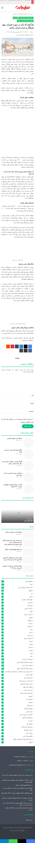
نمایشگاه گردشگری (27, 717)
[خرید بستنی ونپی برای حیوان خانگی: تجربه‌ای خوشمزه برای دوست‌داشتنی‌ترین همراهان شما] (28, 542)
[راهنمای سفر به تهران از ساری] (28, 534)
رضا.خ (31, 32)
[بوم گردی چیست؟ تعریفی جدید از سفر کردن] (28, 477)
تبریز (31, 629)
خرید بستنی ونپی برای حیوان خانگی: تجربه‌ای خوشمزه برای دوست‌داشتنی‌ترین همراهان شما (12, 542)
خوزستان (30, 605)
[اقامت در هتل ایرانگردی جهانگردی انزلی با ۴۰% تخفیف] (28, 489)
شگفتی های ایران (27, 736)
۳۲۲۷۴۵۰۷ (19, 761)
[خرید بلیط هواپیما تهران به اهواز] (28, 551)
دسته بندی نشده (28, 690)
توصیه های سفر (28, 677)
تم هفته (30, 702)
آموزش (30, 696)
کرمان (30, 641)
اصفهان (30, 590)
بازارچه (30, 720)
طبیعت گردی (28, 674)
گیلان (31, 611)
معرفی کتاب (29, 733)
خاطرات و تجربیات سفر (26, 714)
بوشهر (30, 617)
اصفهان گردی (28, 581)
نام (32, 395)
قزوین (30, 650)
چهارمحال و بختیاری (27, 599)
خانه (32, 14)
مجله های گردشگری (26, 727)
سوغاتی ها (29, 724)
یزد (31, 593)
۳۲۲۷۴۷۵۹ (16, 756)
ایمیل (32, 403)
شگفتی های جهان (27, 687)
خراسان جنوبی (28, 608)
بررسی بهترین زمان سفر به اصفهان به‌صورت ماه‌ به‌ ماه (17, 775)
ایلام (31, 656)
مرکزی (30, 623)
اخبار (31, 584)
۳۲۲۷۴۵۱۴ (23, 756)
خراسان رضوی (28, 614)
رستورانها (29, 705)
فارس (14, 14)
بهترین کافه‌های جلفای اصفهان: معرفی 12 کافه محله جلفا (16, 793)
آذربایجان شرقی (28, 638)
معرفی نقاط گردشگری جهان (24, 668)
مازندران (30, 602)
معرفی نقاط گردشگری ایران (25, 21)
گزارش (30, 742)
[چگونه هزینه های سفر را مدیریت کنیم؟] (28, 454)
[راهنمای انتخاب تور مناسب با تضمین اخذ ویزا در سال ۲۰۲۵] (28, 568)
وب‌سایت (31, 411)
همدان (30, 644)
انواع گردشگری (28, 708)
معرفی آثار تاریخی (27, 659)
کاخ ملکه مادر (28, 521)
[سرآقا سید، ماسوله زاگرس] (28, 442)
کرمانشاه (29, 626)
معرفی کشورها (28, 730)
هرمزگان (30, 620)
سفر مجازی (29, 711)
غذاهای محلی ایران (27, 665)
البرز (31, 653)
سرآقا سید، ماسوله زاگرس (14, 438)
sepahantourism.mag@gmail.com (17, 765)
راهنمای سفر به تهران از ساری (13, 532)
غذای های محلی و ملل (26, 693)
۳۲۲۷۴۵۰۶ (26, 761)
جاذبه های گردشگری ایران (23, 14)
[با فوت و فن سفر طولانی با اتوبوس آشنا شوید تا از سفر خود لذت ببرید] (28, 560)
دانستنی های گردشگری (26, 684)
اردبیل (30, 632)
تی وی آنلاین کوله (22, 739)
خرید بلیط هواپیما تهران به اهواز (13, 549)
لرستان (30, 647)
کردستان (30, 635)
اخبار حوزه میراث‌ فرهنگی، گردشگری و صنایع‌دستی (18, 671)
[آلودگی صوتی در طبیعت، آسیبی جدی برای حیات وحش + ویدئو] (28, 466)
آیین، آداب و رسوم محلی (25, 681)
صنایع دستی (29, 699)
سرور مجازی (29, 820)
